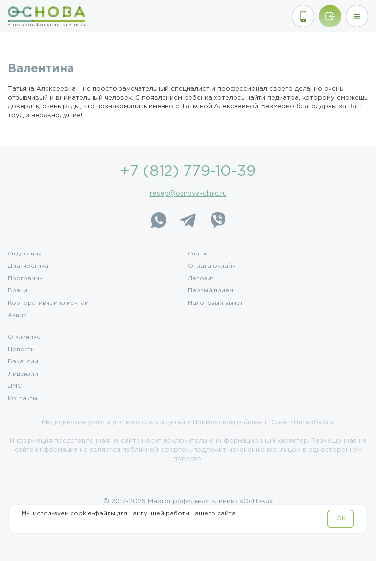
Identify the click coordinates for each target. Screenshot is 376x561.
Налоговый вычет (215, 303)
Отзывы (200, 254)
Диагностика (28, 266)
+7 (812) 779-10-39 (188, 171)
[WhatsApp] (158, 220)
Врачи (17, 290)
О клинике (24, 337)
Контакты (22, 398)
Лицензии (23, 374)
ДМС (15, 386)
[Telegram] (188, 220)
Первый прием (210, 290)
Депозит (201, 278)
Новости (21, 349)
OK (341, 518)
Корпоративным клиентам (48, 303)
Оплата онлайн (211, 266)
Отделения (25, 254)
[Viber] (217, 220)
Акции (17, 315)
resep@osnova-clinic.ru (188, 194)
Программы (26, 278)
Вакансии (23, 361)
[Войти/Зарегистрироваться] (330, 16)
